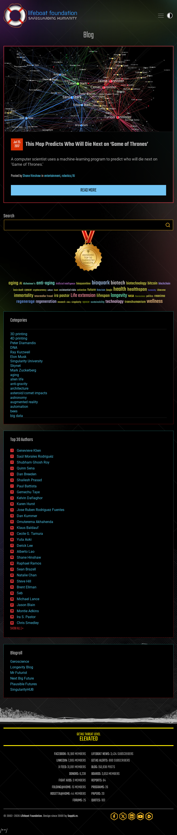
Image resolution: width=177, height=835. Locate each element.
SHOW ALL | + (17, 628)
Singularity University (26, 361)
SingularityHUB (22, 689)
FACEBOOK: (60, 754)
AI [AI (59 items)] (20, 284)
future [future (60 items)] (91, 290)
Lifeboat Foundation (31, 816)
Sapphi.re (73, 816)
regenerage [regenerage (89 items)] (25, 301)
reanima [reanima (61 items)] (159, 296)
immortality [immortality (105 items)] (23, 295)
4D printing (18, 338)
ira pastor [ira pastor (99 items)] (62, 295)
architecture (19, 388)
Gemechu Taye (28, 492)
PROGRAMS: (98, 787)
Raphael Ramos (29, 563)
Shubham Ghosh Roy (33, 462)
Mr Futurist (18, 673)
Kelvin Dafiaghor (30, 498)
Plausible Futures (23, 684)
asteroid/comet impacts (28, 393)
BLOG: (94, 767)
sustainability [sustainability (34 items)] (97, 302)
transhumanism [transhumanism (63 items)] (135, 302)
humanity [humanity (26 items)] (152, 290)
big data (16, 416)
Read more (88, 190)
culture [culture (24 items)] (50, 290)
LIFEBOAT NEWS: (100, 754)
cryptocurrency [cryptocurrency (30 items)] (39, 290)
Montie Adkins (28, 611)
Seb (20, 593)
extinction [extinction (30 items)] (81, 290)
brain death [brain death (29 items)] (18, 290)
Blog (88, 35)
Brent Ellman (26, 587)
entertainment (52, 176)
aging (14, 375)
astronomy (18, 398)
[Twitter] (122, 816)
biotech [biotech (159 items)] (118, 283)
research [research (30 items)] (61, 302)
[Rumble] (149, 816)
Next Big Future (22, 678)
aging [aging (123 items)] (13, 283)
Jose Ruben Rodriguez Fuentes (40, 510)
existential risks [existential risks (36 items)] (67, 290)
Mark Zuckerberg (23, 370)
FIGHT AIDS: (65, 780)
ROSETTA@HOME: (60, 794)
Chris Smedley (28, 623)
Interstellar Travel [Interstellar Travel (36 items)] (43, 296)
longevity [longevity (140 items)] (119, 295)
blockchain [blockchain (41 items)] (164, 284)
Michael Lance (28, 599)
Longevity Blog (21, 667)
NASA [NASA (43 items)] (131, 296)
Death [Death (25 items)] (56, 290)
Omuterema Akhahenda (35, 522)
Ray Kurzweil (20, 352)
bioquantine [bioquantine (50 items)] (83, 283)
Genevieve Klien (29, 450)
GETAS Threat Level (88, 738)
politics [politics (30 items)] (149, 296)
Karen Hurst (26, 504)
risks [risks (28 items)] (68, 302)
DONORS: (74, 774)
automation (19, 406)
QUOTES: (96, 800)
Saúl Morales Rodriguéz (35, 456)
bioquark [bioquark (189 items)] (101, 283)
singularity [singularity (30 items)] (76, 302)
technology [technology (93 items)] (115, 301)
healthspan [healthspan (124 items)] (137, 289)
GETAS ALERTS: (99, 761)
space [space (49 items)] (86, 302)
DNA (13, 347)
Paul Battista (27, 486)
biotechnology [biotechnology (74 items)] (136, 283)
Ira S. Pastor (26, 617)
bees (13, 411)
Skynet (15, 366)
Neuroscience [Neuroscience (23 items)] (140, 296)
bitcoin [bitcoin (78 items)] (152, 283)
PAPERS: (96, 794)
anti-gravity (18, 384)
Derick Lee (25, 546)
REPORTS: (96, 780)
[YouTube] (140, 816)
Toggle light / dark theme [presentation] (170, 15)
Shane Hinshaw (32, 176)
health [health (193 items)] (119, 289)
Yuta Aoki (24, 539)
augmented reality (24, 402)
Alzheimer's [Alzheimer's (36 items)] (29, 284)
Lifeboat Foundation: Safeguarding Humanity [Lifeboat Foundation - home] (77, 15)
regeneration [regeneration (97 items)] (46, 301)
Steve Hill (24, 581)
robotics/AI (68, 176)
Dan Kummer (27, 516)
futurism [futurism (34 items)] (101, 290)
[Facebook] (114, 816)
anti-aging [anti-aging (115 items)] (45, 283)
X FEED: (62, 767)
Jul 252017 (17, 144)
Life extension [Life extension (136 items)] (83, 295)
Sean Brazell (26, 569)
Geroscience (19, 661)
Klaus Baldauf (28, 528)
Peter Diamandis (23, 343)
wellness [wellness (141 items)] (155, 301)
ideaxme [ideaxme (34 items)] (161, 290)
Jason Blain (26, 605)
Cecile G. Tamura (30, 534)
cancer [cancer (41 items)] (28, 290)
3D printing (18, 334)
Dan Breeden (26, 474)
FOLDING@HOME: (61, 787)
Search (168, 225)
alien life (16, 379)
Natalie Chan (27, 575)
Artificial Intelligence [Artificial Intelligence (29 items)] (65, 283)
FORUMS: (78, 800)
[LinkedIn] (131, 816)
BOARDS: (96, 774)
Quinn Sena (26, 468)
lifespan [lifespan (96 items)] (103, 295)
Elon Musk (18, 357)
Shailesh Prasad (29, 480)
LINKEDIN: (61, 761)
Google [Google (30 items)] (109, 290)
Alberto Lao (25, 551)
